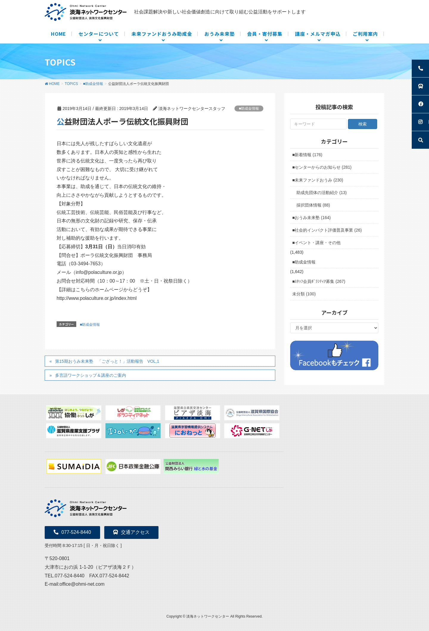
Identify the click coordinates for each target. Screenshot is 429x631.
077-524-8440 (72, 532)
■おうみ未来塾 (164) (311, 217)
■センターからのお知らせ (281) (322, 167)
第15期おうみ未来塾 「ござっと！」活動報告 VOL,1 (107, 361)
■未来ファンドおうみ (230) (317, 180)
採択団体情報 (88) (313, 205)
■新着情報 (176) (307, 154)
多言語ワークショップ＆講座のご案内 (90, 375)
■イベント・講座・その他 (316, 242)
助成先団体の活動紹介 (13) (321, 192)
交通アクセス (131, 532)
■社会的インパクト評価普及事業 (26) (327, 230)
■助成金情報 (249, 108)
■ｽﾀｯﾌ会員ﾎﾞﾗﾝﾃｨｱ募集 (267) (318, 281)
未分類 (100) (304, 294)
